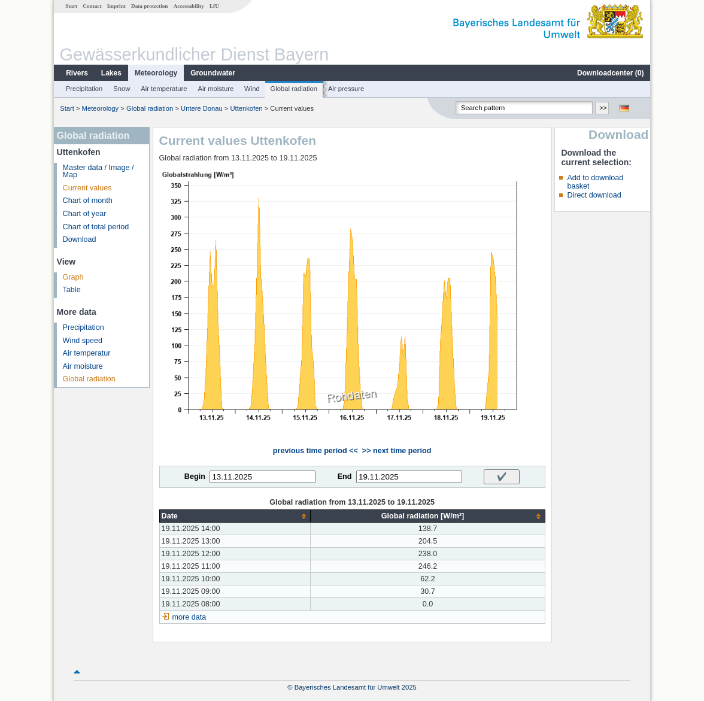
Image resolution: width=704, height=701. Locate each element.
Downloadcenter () (610, 73)
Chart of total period (96, 227)
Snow (121, 88)
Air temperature (164, 88)
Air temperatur (87, 353)
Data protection (149, 6)
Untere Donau (202, 108)
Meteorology (156, 73)
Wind (252, 88)
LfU (214, 6)
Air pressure (346, 88)
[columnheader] (235, 516)
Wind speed (83, 340)
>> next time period (396, 451)
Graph (73, 277)
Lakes (111, 73)
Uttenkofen (246, 108)
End (345, 476)
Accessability (189, 6)
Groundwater (212, 73)
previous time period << (315, 451)
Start (71, 6)
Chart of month (88, 200)
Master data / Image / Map (98, 171)
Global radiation (294, 88)
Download (79, 239)
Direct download (594, 195)
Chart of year (85, 214)
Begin (194, 476)
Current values (87, 188)
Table (72, 290)
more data (189, 617)
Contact (92, 6)
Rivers (77, 73)
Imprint (116, 6)
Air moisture (215, 88)
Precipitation (84, 88)
